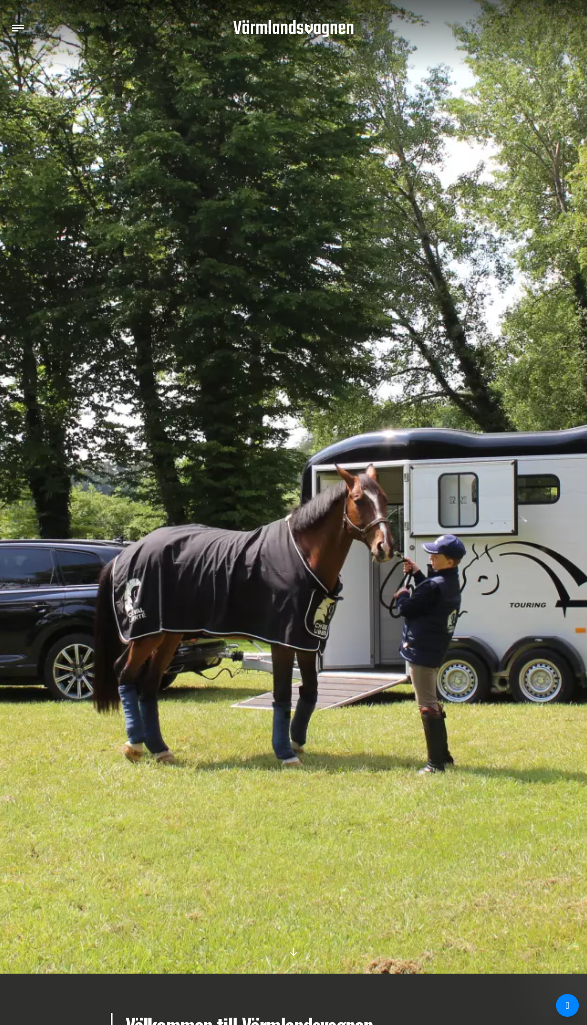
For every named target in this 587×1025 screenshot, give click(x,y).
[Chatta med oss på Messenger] (567, 1005)
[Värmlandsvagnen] (293, 28)
